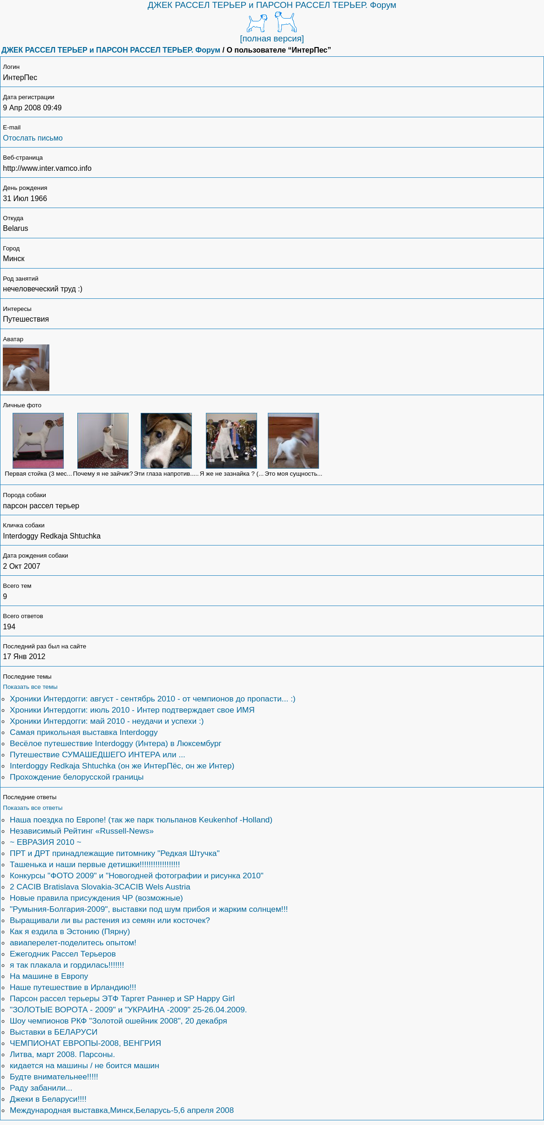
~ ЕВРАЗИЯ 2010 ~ (46, 842)
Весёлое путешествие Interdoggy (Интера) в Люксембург (116, 743)
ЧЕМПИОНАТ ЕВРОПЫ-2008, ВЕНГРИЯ (85, 1043)
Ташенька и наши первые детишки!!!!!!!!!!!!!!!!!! (95, 864)
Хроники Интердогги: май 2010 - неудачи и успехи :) (107, 721)
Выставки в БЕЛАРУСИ (53, 1032)
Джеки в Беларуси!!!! (48, 1099)
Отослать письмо (32, 138)
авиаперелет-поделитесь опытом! (73, 942)
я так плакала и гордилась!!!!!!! (67, 965)
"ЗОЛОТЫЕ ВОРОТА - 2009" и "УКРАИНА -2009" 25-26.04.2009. (128, 1009)
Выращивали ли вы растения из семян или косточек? (110, 920)
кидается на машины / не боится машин (84, 1065)
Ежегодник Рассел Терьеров (63, 953)
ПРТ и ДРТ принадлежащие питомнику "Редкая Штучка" (115, 853)
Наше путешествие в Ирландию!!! (73, 987)
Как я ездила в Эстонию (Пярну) (70, 931)
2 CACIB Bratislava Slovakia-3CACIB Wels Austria (100, 886)
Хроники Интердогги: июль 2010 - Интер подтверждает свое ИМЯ (132, 709)
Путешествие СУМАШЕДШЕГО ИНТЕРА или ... (97, 754)
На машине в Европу (49, 976)
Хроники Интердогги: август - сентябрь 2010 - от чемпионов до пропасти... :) (153, 698)
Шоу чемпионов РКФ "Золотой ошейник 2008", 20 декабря (118, 1020)
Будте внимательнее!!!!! (54, 1076)
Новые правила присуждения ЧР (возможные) (96, 898)
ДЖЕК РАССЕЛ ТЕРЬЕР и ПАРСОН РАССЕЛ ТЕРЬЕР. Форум (272, 5)
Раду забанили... (41, 1087)
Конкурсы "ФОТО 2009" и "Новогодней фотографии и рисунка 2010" (137, 875)
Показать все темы (30, 686)
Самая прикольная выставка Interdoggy (84, 732)
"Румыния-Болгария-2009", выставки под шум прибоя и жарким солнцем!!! (149, 909)
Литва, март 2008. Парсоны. (62, 1054)
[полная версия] (272, 38)
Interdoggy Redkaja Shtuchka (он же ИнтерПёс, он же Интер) (122, 765)
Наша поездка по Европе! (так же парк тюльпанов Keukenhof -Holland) (141, 819)
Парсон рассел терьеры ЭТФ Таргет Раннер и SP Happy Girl (122, 998)
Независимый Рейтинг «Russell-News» (82, 830)
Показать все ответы (32, 807)
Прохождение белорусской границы (77, 776)
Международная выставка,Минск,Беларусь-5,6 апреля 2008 (122, 1110)
